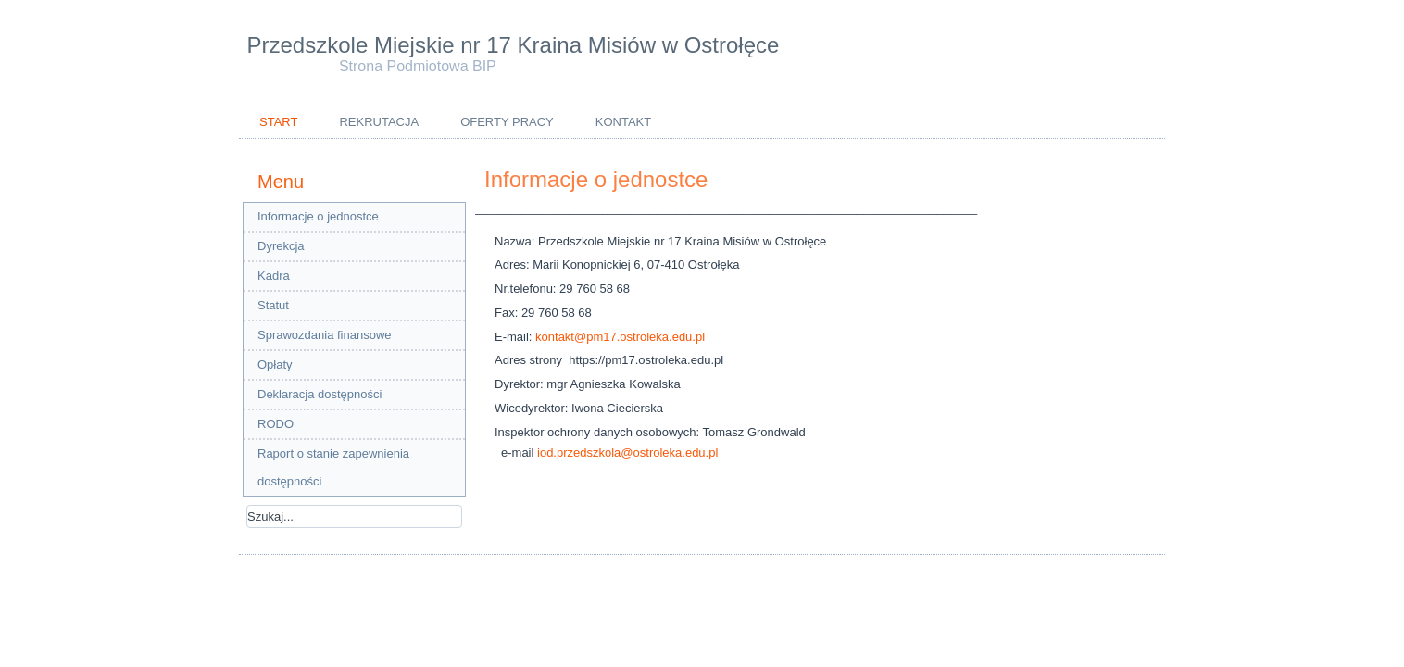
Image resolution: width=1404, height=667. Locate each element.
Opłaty (275, 364)
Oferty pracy (507, 122)
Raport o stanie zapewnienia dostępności (333, 467)
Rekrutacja (379, 122)
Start (278, 122)
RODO (275, 424)
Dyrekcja (281, 246)
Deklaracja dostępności (319, 394)
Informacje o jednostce (318, 216)
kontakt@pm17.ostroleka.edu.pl (620, 337)
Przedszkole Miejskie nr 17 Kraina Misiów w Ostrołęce (513, 44)
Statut (273, 305)
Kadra (273, 276)
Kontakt (623, 122)
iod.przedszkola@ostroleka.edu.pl (627, 452)
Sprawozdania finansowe (324, 335)
